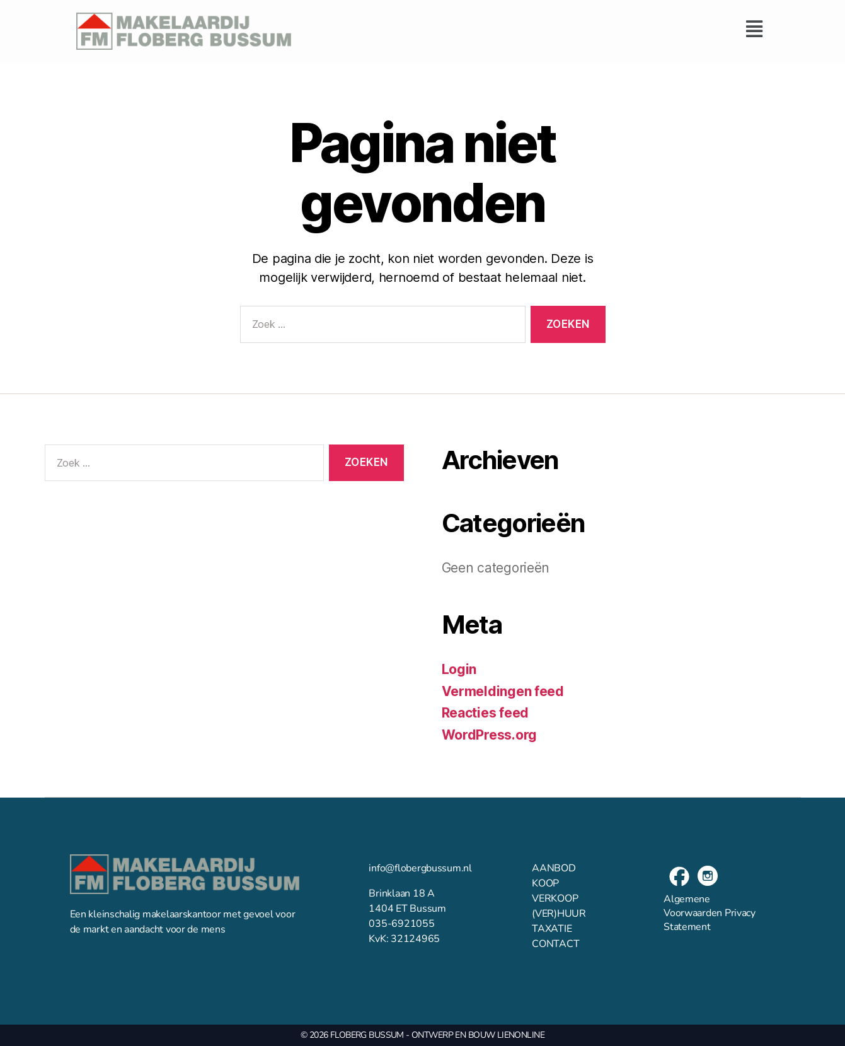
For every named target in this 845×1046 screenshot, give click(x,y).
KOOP (545, 883)
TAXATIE (552, 929)
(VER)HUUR (559, 914)
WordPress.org (489, 735)
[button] (536, 29)
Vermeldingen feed (503, 691)
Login (459, 669)
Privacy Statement (710, 920)
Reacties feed (485, 713)
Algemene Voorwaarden (693, 906)
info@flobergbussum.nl (420, 868)
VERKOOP (555, 898)
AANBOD (553, 868)
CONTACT (555, 944)
